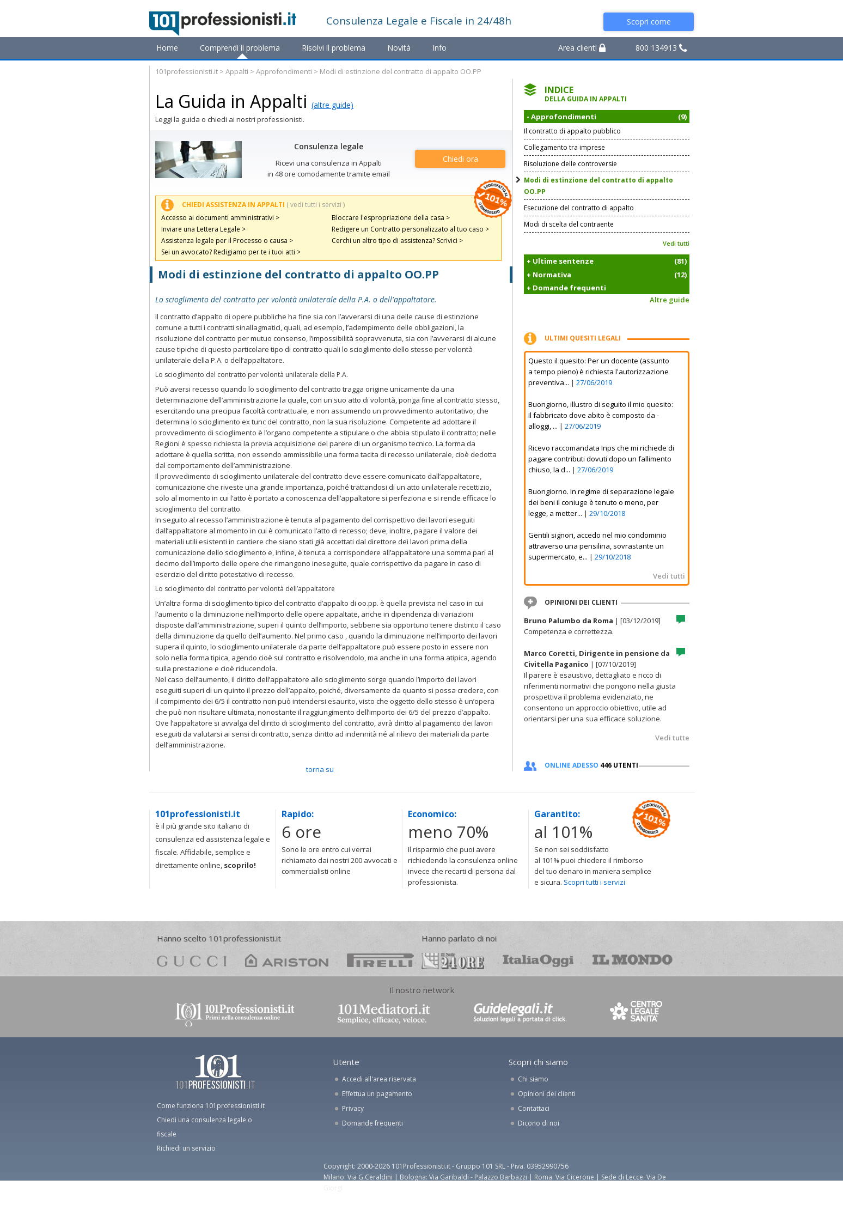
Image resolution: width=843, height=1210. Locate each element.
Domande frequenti (372, 1123)
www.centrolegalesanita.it (637, 1013)
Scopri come (649, 21)
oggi (538, 960)
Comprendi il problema (240, 47)
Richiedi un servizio (186, 1148)
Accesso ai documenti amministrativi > (220, 217)
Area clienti (582, 47)
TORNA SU (320, 769)
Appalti (236, 71)
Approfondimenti (284, 71)
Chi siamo (533, 1079)
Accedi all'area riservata (379, 1079)
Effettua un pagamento (377, 1093)
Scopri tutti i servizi (594, 882)
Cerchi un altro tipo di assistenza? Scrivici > (397, 240)
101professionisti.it (186, 71)
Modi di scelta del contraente (569, 224)
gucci (192, 960)
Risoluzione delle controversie (570, 163)
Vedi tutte (672, 738)
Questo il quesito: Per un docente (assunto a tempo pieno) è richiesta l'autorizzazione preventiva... (598, 371)
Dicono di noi (538, 1123)
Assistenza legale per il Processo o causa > (227, 240)
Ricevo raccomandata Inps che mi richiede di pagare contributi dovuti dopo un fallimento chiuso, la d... (601, 459)
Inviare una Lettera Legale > (203, 229)
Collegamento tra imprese (564, 147)
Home (167, 47)
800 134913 (661, 47)
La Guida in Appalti (231, 101)
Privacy (353, 1108)
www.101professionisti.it (234, 1013)
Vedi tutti (676, 243)
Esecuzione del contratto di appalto (579, 207)
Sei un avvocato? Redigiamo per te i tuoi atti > (231, 252)
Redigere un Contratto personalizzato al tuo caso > (410, 229)
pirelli (380, 960)
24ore (453, 961)
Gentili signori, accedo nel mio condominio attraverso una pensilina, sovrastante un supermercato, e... (597, 546)
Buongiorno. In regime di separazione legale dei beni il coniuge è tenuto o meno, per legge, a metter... (601, 502)
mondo (632, 960)
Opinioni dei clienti (547, 1093)
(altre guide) (332, 105)
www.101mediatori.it (384, 1013)
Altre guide (669, 300)
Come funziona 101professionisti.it (211, 1105)
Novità (399, 47)
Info (439, 47)
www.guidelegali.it (520, 1013)
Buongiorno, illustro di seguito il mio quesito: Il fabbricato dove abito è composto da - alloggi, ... (600, 415)
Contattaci (533, 1108)
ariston (286, 960)
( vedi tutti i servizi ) (315, 204)
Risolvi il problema (333, 47)
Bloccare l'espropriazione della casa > (391, 217)
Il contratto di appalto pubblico (572, 131)
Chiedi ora (460, 159)
